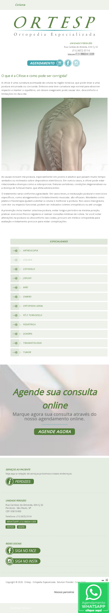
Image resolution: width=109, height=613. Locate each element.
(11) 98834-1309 (81, 54)
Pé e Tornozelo (32, 315)
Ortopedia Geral (33, 305)
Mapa (21, 527)
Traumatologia (32, 342)
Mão (25, 287)
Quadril (27, 333)
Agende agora (54, 431)
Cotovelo (29, 269)
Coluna (27, 259)
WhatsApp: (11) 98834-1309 (21, 521)
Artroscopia (30, 250)
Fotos (10, 527)
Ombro (27, 296)
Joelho (27, 278)
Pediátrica (29, 324)
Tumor (27, 352)
